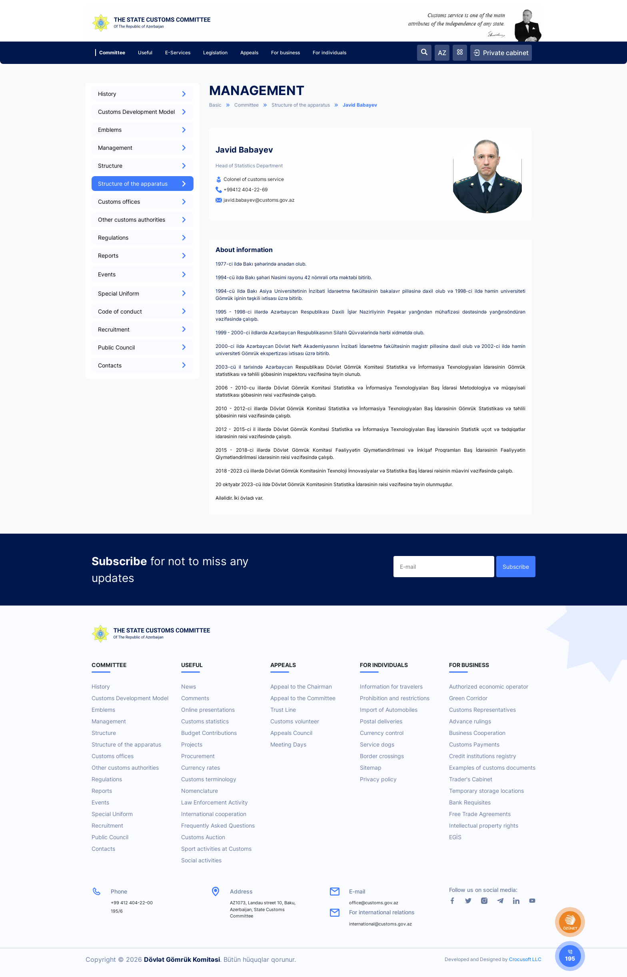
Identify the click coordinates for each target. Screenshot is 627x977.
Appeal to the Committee (302, 698)
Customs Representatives (482, 709)
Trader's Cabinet (470, 779)
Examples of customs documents (492, 767)
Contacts (142, 365)
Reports (142, 255)
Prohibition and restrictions (394, 698)
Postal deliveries (381, 721)
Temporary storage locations (486, 790)
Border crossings (382, 756)
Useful (145, 53)
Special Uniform (142, 293)
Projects (191, 744)
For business (285, 53)
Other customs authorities (142, 219)
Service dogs (377, 744)
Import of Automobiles (388, 709)
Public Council (142, 347)
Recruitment (142, 329)
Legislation (215, 53)
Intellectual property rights (483, 825)
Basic (215, 105)
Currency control (381, 732)
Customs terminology (208, 779)
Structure (142, 165)
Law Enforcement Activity (214, 802)
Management (142, 147)
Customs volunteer (294, 721)
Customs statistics (205, 721)
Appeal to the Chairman (301, 686)
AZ (442, 53)
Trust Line (283, 709)
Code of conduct (142, 311)
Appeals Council (291, 732)
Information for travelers (391, 686)
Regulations (142, 237)
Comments (195, 698)
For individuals (329, 53)
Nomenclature (199, 790)
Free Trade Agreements (480, 813)
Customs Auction (203, 837)
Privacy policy (378, 779)
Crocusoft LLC (525, 959)
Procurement (198, 756)
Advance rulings (470, 721)
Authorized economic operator (488, 686)
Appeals (249, 53)
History (142, 93)
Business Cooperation (477, 732)
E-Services (177, 53)
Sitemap (370, 767)
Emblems (142, 129)
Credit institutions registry (482, 756)
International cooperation (213, 813)
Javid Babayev (360, 105)
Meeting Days (288, 744)
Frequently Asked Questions (218, 825)
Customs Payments (474, 744)
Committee (110, 52)
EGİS (455, 837)
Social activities (201, 860)
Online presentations (208, 709)
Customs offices (142, 201)
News (188, 686)
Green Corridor (468, 698)
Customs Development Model (142, 111)
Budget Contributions (209, 732)
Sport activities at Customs (216, 848)
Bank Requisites (470, 802)
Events (100, 802)
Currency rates (200, 767)
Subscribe (516, 566)
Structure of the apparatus (142, 183)
